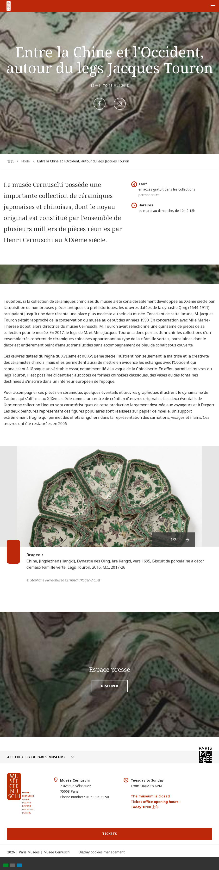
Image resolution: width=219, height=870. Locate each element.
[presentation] (188, 539)
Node (25, 161)
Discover (109, 686)
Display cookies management (101, 852)
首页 (10, 161)
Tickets (109, 833)
